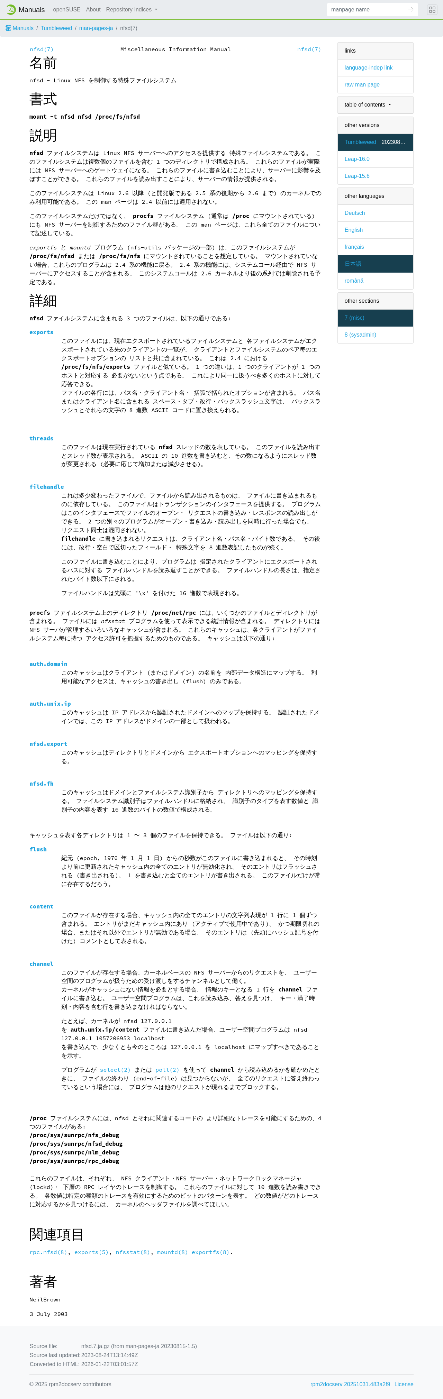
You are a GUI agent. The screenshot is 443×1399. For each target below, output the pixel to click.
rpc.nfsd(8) (48, 1252)
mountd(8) (172, 1252)
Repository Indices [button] (129, 9)
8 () (361, 335)
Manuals (20, 28)
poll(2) (167, 1069)
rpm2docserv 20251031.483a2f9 (350, 1384)
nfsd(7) (42, 49)
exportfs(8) (211, 1252)
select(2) (115, 1069)
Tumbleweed (56, 28)
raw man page (362, 85)
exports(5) (91, 1252)
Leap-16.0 (357, 159)
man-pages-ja (96, 28)
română (354, 281)
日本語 (353, 264)
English (354, 230)
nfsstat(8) (133, 1252)
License (404, 1384)
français (354, 247)
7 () (354, 318)
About (93, 9)
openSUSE (67, 9)
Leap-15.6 (357, 176)
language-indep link (369, 68)
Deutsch (355, 213)
